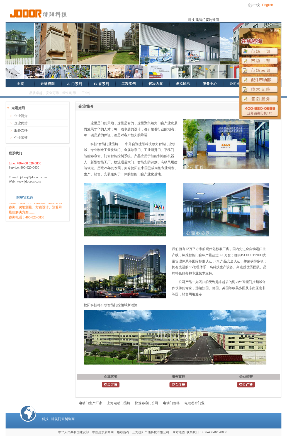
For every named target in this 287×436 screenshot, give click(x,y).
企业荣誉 (21, 138)
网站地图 (178, 432)
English (267, 5)
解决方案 (156, 84)
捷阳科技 (38, 13)
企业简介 (21, 116)
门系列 (74, 84)
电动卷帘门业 (194, 403)
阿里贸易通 (24, 198)
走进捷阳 (47, 84)
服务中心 (210, 84)
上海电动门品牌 (118, 403)
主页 (20, 84)
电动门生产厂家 (90, 403)
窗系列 (101, 84)
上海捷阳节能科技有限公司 (150, 432)
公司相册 (237, 84)
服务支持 (21, 130)
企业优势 (21, 123)
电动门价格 (171, 403)
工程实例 (128, 84)
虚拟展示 (183, 84)
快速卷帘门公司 (146, 403)
